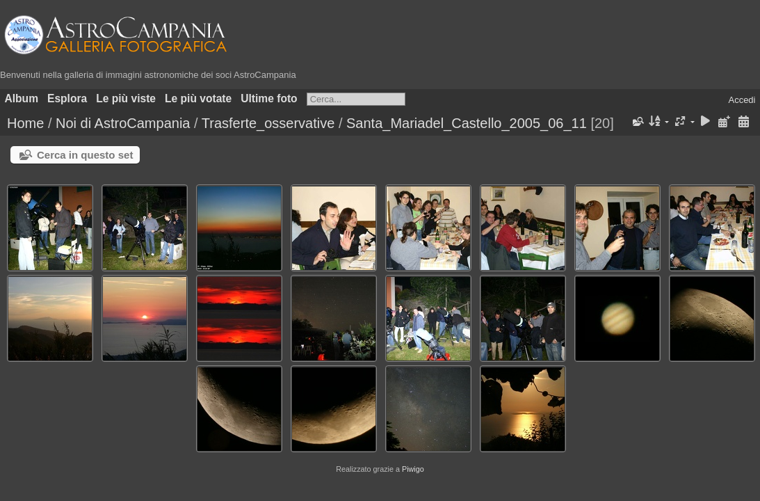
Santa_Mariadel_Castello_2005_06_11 (466, 123)
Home (25, 123)
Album (22, 98)
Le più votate (198, 98)
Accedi (741, 100)
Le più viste (126, 98)
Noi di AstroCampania (123, 123)
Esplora (67, 98)
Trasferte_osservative (268, 123)
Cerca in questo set (85, 155)
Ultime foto (269, 98)
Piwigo (413, 469)
